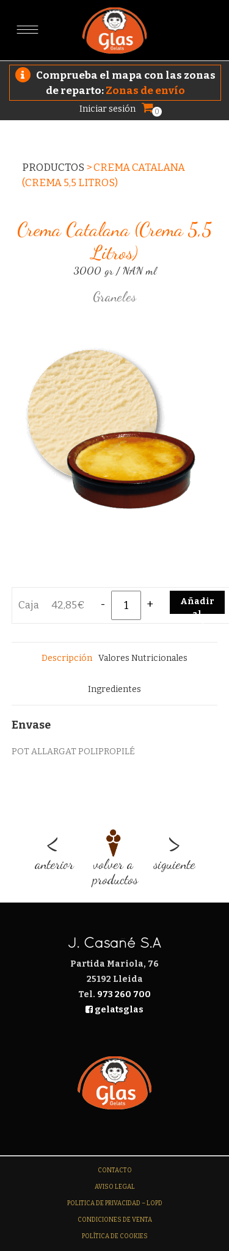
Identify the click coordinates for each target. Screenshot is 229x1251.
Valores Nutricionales (142, 658)
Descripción (67, 658)
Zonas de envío (145, 90)
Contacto (115, 1170)
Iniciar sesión (107, 108)
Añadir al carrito (197, 605)
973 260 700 (124, 994)
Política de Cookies (115, 1236)
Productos (53, 167)
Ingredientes (114, 689)
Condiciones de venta (115, 1220)
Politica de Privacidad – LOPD (114, 1203)
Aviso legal (115, 1187)
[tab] (66, 658)
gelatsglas (114, 1009)
